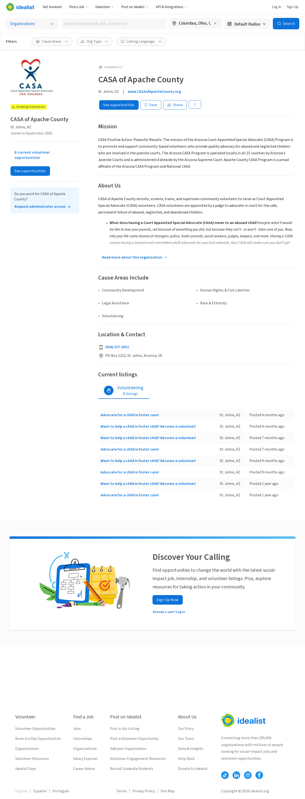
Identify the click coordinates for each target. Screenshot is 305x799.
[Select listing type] (32, 23)
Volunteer (104, 7)
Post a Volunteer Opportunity (134, 738)
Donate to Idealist (193, 768)
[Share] (175, 105)
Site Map (168, 791)
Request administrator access (40, 206)
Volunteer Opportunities (35, 728)
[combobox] (113, 24)
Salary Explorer (85, 758)
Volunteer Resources (32, 758)
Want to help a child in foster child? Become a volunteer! (148, 426)
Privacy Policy (143, 791)
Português (61, 791)
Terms (121, 791)
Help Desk (186, 758)
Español (40, 791)
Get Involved (52, 7)
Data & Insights (190, 748)
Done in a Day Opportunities (38, 738)
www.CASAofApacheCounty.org (154, 91)
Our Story (185, 728)
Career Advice (84, 768)
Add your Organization (128, 748)
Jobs (77, 728)
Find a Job (78, 7)
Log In (276, 7)
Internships (82, 738)
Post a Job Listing (124, 728)
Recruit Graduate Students (131, 768)
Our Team (186, 738)
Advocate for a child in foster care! (130, 415)
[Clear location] (215, 23)
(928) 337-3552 (117, 347)
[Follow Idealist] (225, 775)
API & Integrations (171, 7)
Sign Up (292, 7)
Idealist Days (25, 768)
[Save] (151, 105)
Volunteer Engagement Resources (138, 758)
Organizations (27, 748)
